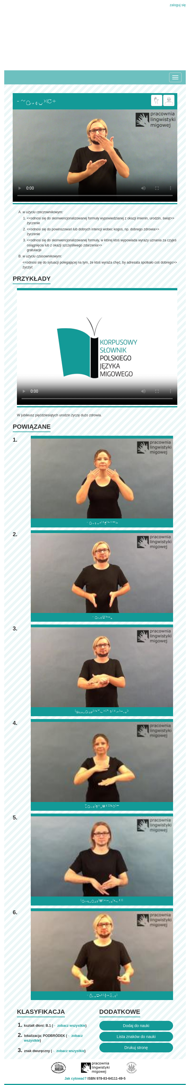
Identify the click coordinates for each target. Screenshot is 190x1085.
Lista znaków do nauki (136, 1036)
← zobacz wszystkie (69, 1026)
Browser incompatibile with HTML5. (95, 155)
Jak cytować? (75, 1078)
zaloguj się (178, 5)
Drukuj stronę (136, 1047)
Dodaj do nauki (136, 1025)
